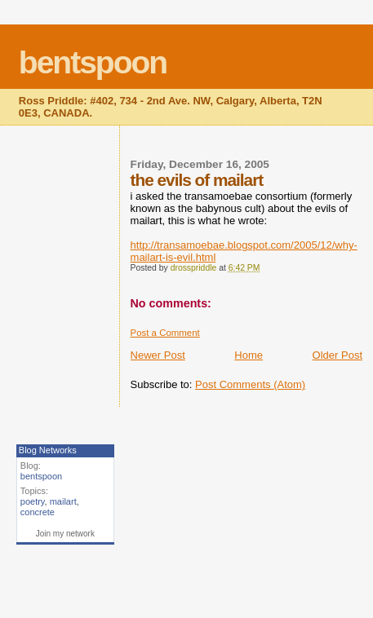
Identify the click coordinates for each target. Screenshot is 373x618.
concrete (37, 512)
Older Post (337, 355)
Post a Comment (165, 333)
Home (248, 355)
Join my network (65, 533)
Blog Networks (48, 450)
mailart (63, 501)
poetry (32, 501)
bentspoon (93, 62)
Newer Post (158, 355)
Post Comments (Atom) (250, 384)
